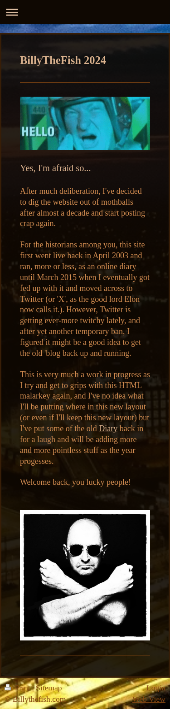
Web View (148, 699)
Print (18, 687)
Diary (108, 428)
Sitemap (49, 687)
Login (155, 687)
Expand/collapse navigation (85, 12)
